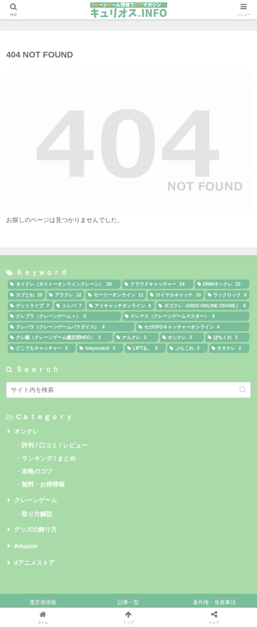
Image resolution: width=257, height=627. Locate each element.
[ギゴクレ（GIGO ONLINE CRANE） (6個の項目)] (202, 305)
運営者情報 (42, 602)
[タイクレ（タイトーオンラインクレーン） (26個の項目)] (64, 284)
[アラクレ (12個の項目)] (65, 295)
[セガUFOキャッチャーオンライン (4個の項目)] (192, 327)
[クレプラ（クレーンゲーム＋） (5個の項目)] (64, 316)
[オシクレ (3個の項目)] (182, 337)
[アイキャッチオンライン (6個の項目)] (121, 305)
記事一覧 (128, 602)
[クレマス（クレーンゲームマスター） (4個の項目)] (186, 316)
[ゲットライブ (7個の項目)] (30, 305)
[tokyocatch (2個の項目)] (100, 348)
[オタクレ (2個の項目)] (229, 348)
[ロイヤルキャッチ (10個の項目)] (175, 295)
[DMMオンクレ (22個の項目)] (222, 284)
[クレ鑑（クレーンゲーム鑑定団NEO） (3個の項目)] (60, 337)
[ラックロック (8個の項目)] (227, 295)
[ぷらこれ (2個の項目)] (187, 348)
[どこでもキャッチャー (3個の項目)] (42, 348)
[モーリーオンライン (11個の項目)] (116, 295)
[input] (128, 390)
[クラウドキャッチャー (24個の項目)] (157, 284)
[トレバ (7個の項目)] (69, 305)
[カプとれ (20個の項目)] (26, 295)
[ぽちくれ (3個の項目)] (227, 337)
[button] (243, 389)
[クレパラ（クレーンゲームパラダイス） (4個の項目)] (71, 327)
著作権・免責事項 (214, 602)
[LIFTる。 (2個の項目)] (145, 348)
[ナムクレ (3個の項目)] (136, 337)
